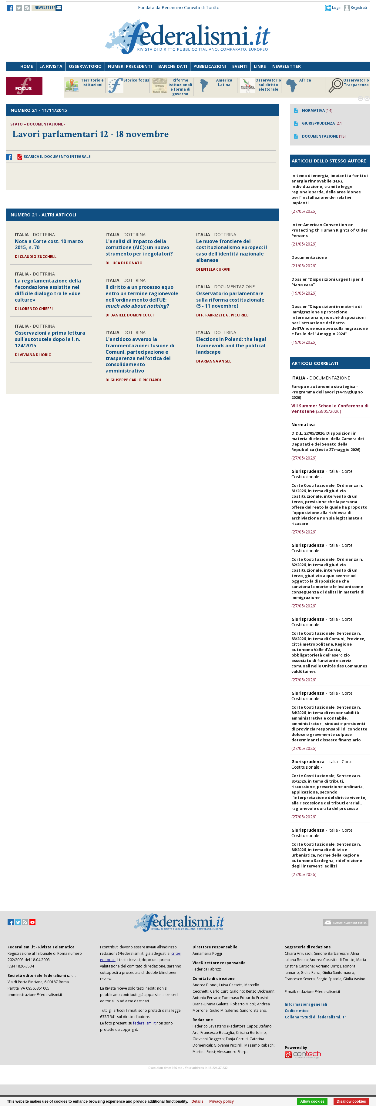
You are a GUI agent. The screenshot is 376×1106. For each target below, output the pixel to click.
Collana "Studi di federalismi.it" (315, 1017)
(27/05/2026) (304, 211)
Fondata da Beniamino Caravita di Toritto (179, 7)
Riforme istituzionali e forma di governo (172, 87)
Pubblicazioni (209, 66)
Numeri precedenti (130, 66)
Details (197, 1101)
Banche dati (172, 66)
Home (26, 66)
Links (260, 66)
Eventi (239, 66)
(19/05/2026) (304, 293)
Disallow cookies (351, 1101)
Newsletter (286, 66)
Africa (297, 85)
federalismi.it (144, 1023)
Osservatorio (85, 66)
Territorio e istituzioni (84, 85)
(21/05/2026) (304, 244)
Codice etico (297, 1010)
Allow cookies (312, 1101)
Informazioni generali (306, 1004)
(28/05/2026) (329, 408)
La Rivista (50, 66)
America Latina (214, 85)
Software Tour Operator (188, 1075)
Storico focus (128, 85)
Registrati (355, 8)
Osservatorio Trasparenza (348, 85)
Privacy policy (221, 1101)
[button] (333, 8)
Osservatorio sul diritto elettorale (260, 85)
